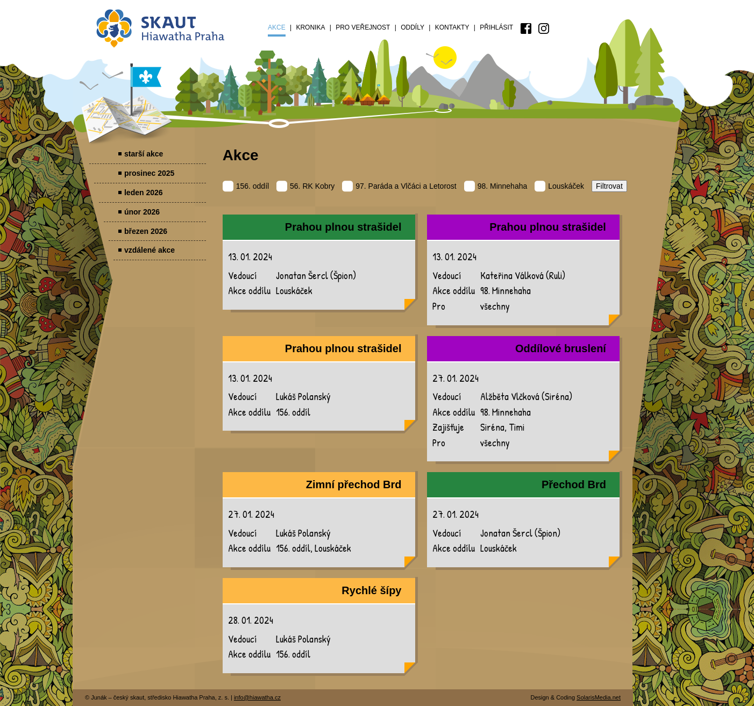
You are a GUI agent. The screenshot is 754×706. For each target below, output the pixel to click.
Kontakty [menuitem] (452, 27)
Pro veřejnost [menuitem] (363, 27)
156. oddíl (246, 186)
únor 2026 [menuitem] (142, 212)
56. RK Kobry (305, 186)
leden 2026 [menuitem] (143, 192)
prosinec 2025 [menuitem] (149, 173)
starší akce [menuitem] (143, 153)
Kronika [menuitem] (310, 27)
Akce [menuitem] (277, 27)
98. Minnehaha (496, 186)
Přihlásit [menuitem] (496, 27)
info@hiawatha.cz (257, 697)
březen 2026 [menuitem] (145, 231)
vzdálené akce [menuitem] (149, 250)
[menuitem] (526, 28)
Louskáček (559, 186)
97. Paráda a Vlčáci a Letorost (399, 186)
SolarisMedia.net (599, 697)
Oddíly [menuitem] (412, 27)
